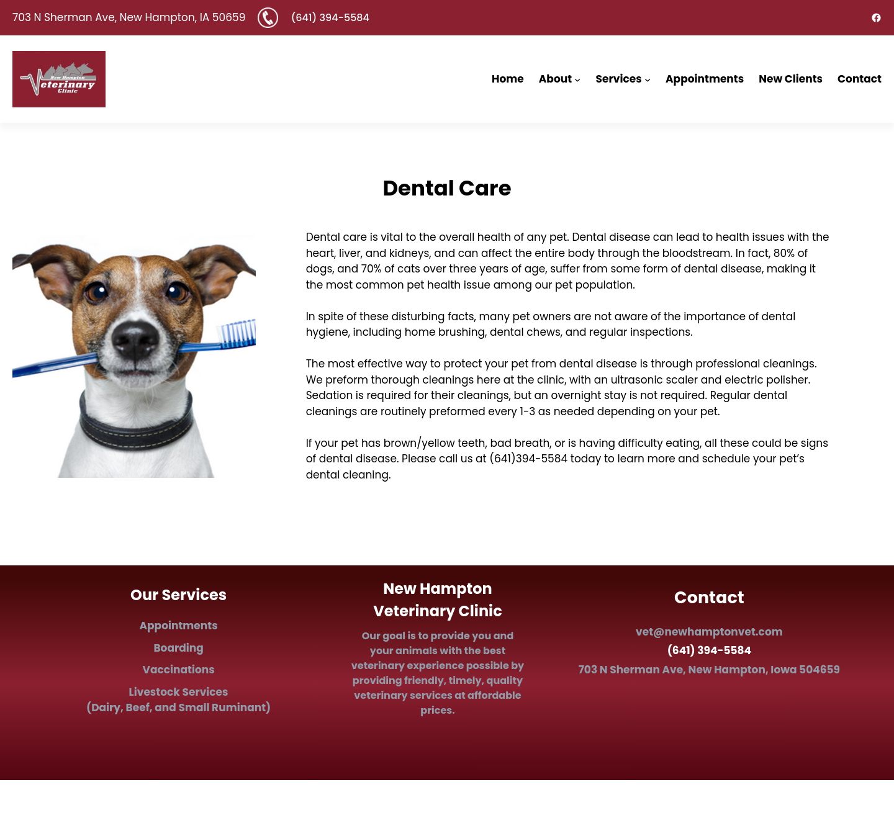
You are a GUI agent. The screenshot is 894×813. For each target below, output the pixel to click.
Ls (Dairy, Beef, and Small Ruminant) (178, 700)
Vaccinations (178, 669)
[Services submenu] (647, 79)
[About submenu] (577, 79)
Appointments (179, 625)
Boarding (178, 647)
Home (508, 78)
